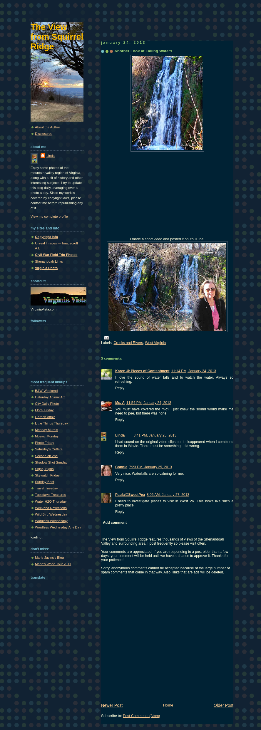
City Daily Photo (47, 403)
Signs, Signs (44, 469)
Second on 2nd (46, 456)
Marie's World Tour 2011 (53, 564)
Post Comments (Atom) (141, 716)
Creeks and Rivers (128, 343)
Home (168, 705)
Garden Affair (45, 417)
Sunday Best (44, 482)
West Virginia (155, 343)
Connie (121, 467)
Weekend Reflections (51, 508)
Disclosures (43, 133)
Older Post (223, 705)
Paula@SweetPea (130, 495)
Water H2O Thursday (50, 501)
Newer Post (112, 705)
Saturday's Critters (49, 449)
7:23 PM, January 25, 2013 (150, 467)
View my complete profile (49, 216)
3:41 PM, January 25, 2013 (154, 435)
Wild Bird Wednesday (51, 514)
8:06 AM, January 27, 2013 (168, 495)
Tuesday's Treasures (50, 494)
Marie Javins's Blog (49, 557)
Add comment (115, 523)
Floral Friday (44, 410)
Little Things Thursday (51, 423)
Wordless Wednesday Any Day (58, 527)
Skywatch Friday (47, 475)
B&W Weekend (46, 390)
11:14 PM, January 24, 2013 (193, 371)
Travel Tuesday (46, 488)
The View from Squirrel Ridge (57, 36)
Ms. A (120, 403)
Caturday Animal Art (50, 397)
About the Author (47, 127)
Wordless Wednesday (51, 521)
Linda (120, 435)
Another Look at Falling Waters (143, 51)
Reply (119, 388)
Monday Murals (46, 430)
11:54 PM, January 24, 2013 (148, 403)
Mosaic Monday (46, 436)
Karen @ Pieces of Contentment (142, 371)
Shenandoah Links (49, 261)
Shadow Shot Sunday (51, 462)
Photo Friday (44, 442)
